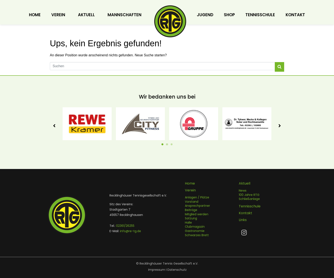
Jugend (205, 15)
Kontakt (295, 15)
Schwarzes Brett (197, 235)
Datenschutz (177, 270)
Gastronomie (194, 231)
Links (243, 220)
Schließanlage (249, 199)
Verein (58, 15)
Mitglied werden (196, 214)
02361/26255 (125, 226)
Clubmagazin (195, 227)
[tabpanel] (87, 123)
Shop (229, 15)
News (242, 191)
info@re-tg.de (130, 231)
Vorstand (191, 201)
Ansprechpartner (197, 206)
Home (35, 15)
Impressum (156, 270)
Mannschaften (124, 15)
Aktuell (86, 15)
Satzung (191, 218)
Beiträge (191, 210)
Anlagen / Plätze (197, 197)
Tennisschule (260, 15)
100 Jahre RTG (249, 195)
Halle (188, 222)
